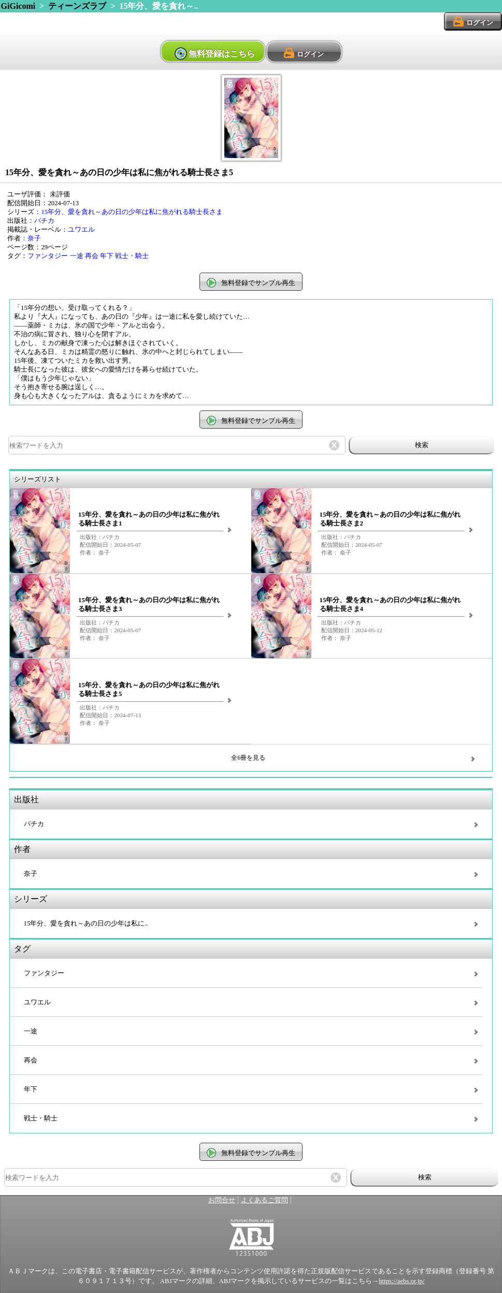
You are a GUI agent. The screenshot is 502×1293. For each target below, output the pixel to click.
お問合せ (221, 1200)
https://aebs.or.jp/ (401, 1281)
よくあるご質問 (264, 1200)
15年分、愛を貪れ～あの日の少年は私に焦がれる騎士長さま (132, 212)
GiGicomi (18, 6)
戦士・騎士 (132, 256)
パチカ (44, 220)
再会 (91, 256)
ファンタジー (47, 256)
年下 (106, 256)
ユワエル (81, 229)
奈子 (34, 238)
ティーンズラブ (77, 6)
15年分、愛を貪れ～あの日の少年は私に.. (86, 923)
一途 (76, 256)
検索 (421, 445)
